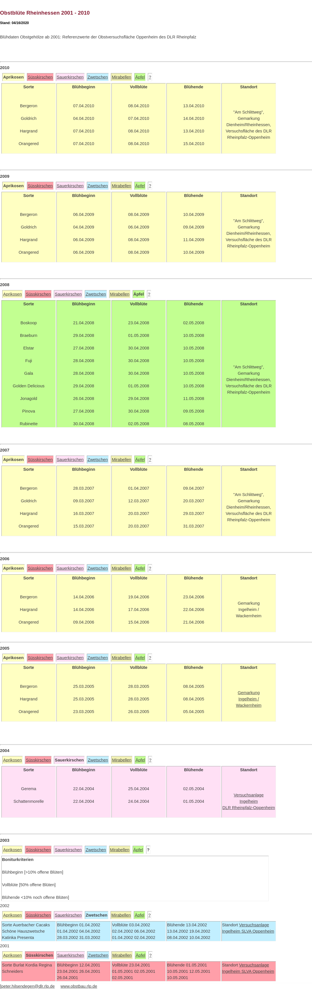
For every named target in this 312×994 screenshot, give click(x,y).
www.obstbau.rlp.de (78, 986)
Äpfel (140, 77)
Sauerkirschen (70, 77)
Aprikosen (12, 294)
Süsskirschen (40, 77)
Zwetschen (98, 77)
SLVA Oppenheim (258, 931)
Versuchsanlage (254, 925)
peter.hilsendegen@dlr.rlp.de (28, 986)
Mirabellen (121, 77)
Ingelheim (232, 931)
